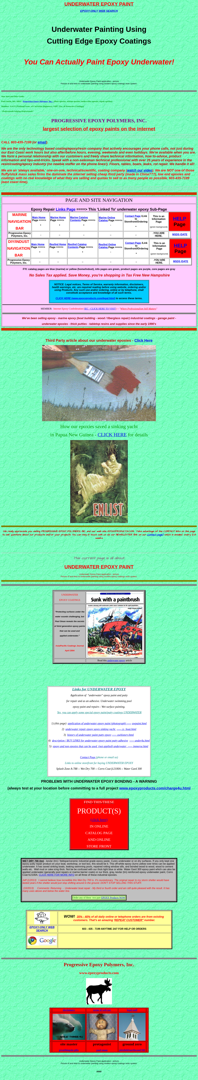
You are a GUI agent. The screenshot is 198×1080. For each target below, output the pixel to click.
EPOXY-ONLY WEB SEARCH (99, 11)
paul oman (102, 1050)
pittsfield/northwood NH (132, 1050)
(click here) (99, 820)
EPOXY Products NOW (113, 897)
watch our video (139, 170)
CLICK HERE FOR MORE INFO (56, 875)
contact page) (155, 534)
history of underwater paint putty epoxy (89, 734)
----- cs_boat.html (126, 729)
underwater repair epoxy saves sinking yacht (90, 729)
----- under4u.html (139, 740)
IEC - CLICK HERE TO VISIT (100, 308)
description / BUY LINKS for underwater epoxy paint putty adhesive (90, 740)
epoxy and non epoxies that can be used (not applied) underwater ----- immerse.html (100, 746)
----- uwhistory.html (123, 734)
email (42, 142)
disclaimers (69, 1010)
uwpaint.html (139, 723)
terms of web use (102, 1010)
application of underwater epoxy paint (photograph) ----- (99, 723)
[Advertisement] (99, 677)
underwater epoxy (116, 660)
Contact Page (88, 757)
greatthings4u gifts (69, 1050)
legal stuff (132, 1010)
